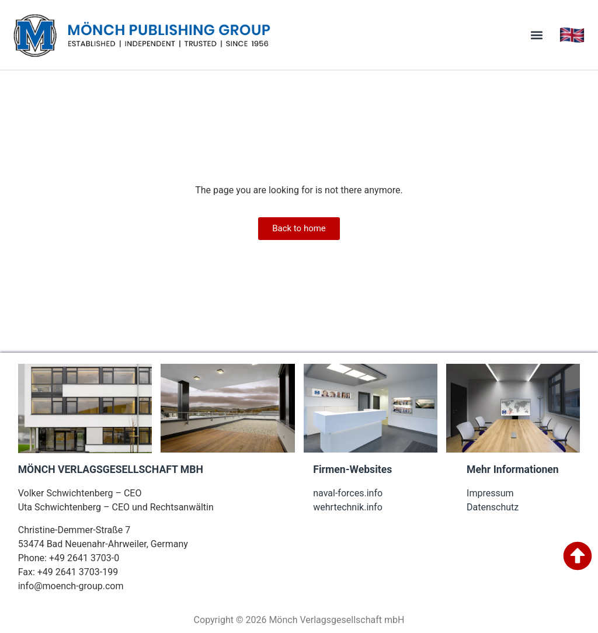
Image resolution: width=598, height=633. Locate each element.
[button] (537, 34)
